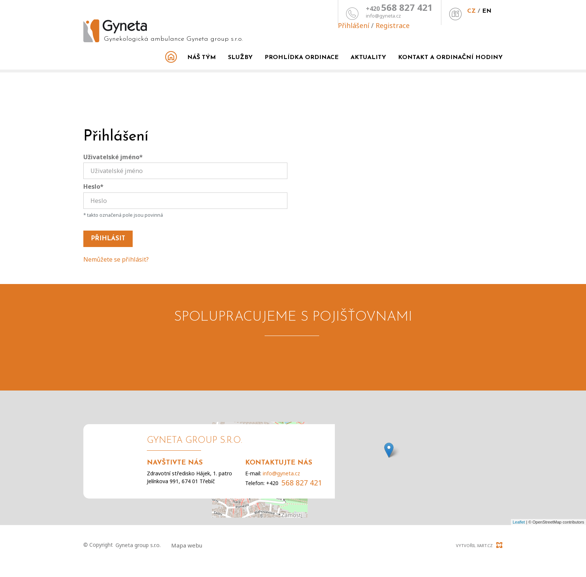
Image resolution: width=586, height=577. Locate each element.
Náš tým (201, 58)
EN (415, 11)
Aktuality (368, 58)
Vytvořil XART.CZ (474, 545)
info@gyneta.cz (311, 15)
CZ (399, 11)
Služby (240, 58)
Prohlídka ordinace (302, 58)
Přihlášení (446, 9)
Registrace (486, 9)
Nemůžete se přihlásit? (116, 259)
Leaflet (519, 522)
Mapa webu (186, 545)
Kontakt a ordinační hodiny (450, 58)
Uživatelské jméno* (113, 157)
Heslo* (93, 186)
